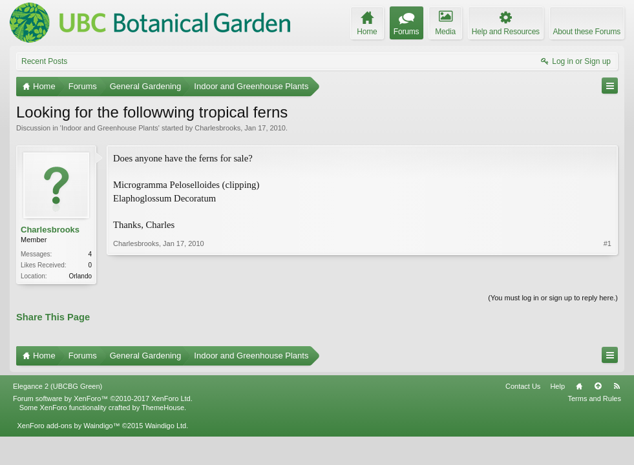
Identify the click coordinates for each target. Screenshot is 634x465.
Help (557, 386)
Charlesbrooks (217, 128)
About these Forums (586, 31)
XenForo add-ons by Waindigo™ (68, 425)
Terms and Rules (594, 398)
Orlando (80, 276)
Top (597, 386)
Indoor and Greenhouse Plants (109, 128)
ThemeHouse (163, 407)
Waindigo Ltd (165, 425)
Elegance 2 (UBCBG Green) (57, 386)
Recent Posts (44, 61)
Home (579, 386)
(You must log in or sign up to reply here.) (553, 298)
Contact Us (522, 386)
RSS (616, 386)
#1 (607, 243)
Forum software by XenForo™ (103, 398)
